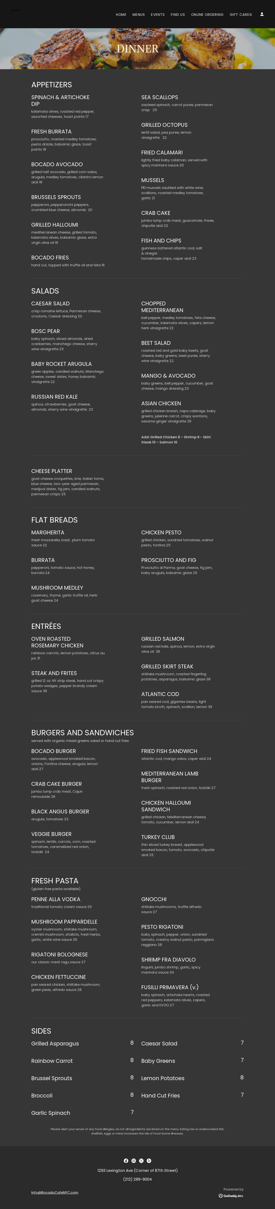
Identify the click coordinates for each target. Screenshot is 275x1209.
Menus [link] (139, 14)
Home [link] (121, 14)
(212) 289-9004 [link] (137, 1179)
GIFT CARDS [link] (241, 14)
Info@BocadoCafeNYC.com (54, 1192)
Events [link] (158, 14)
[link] (15, 13)
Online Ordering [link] (207, 14)
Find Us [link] (178, 14)
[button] (262, 14)
